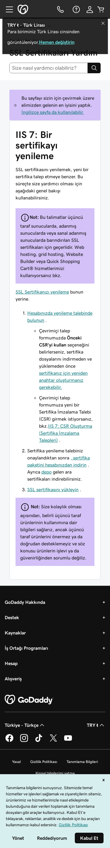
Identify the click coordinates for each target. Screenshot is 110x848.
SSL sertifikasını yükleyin (53, 489)
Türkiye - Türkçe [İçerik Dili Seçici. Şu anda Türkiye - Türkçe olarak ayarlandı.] (25, 725)
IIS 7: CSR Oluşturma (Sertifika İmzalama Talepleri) (65, 433)
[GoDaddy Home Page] (29, 700)
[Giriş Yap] (89, 9)
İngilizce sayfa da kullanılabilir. (52, 112)
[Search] (94, 68)
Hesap (11, 663)
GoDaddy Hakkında (25, 602)
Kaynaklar (15, 632)
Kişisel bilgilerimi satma (55, 773)
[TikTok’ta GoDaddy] (38, 741)
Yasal (16, 762)
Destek (12, 617)
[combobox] (48, 68)
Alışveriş (13, 678)
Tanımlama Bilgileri (82, 762)
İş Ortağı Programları (26, 648)
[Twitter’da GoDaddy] (53, 741)
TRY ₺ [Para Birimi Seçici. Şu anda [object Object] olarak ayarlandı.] (96, 725)
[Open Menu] (7, 9)
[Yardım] (75, 9)
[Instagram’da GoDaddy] (24, 741)
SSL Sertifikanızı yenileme (42, 291)
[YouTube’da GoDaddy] (68, 741)
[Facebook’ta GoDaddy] (9, 741)
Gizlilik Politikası (43, 762)
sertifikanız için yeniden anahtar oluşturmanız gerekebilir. (63, 380)
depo (46, 471)
